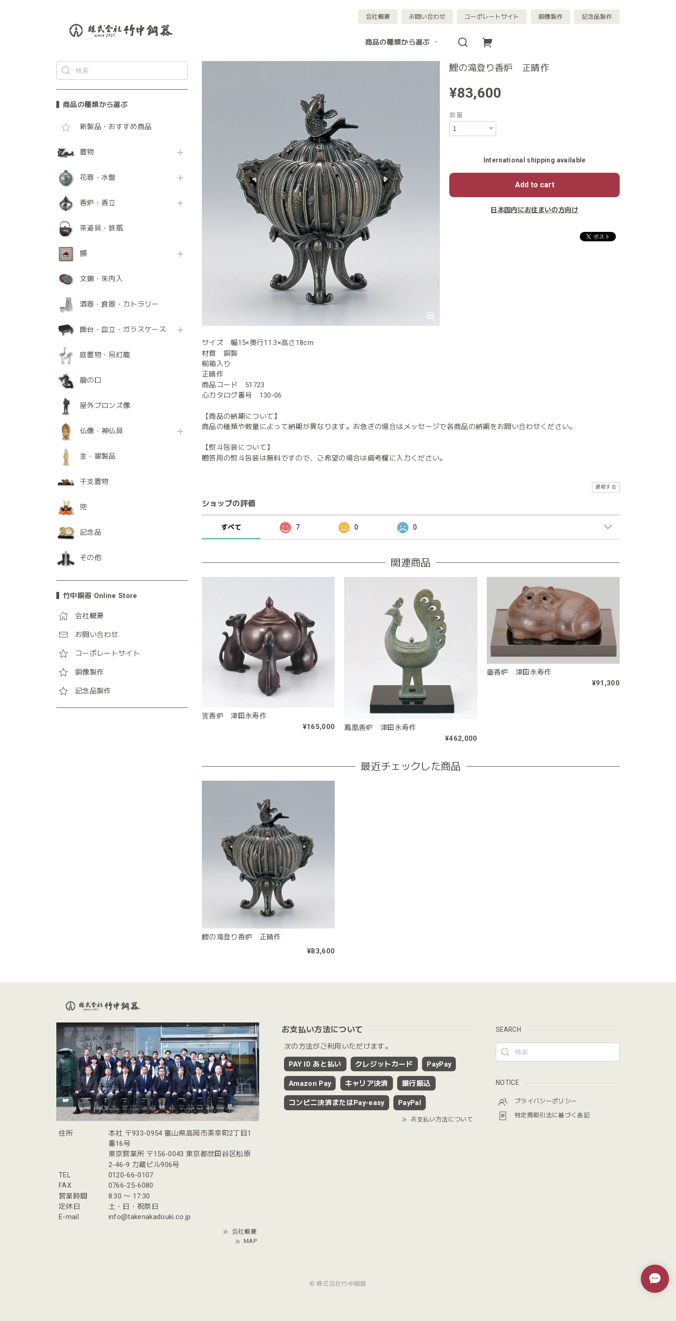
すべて (231, 527)
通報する (605, 487)
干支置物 (94, 482)
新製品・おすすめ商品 (116, 127)
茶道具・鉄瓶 (101, 228)
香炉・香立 (98, 203)
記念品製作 (597, 16)
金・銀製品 (98, 457)
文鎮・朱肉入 (101, 279)
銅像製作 (550, 16)
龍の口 (90, 380)
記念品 (90, 533)
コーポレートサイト (491, 16)
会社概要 (378, 16)
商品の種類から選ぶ (403, 42)
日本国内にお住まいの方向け (534, 210)
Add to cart (534, 184)
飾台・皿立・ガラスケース (123, 330)
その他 (90, 558)
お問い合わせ (427, 16)
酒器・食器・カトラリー (119, 304)
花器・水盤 (98, 178)
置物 (87, 152)
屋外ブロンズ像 (105, 406)
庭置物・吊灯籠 (105, 355)
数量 (456, 115)
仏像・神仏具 (101, 431)
